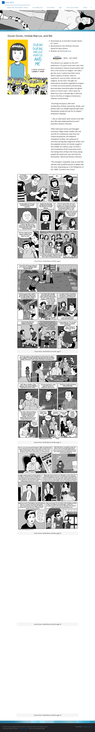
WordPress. (89, 726)
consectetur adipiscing (24, 728)
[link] (91, 7)
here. (69, 51)
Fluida (83, 726)
